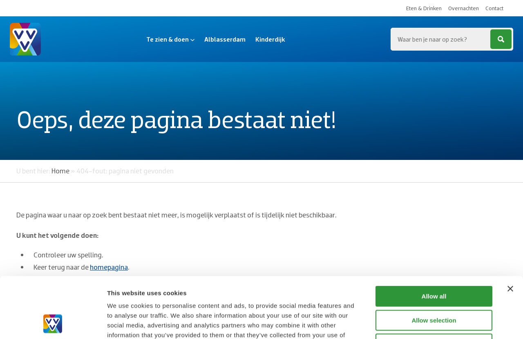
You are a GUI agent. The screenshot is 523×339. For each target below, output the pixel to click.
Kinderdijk (270, 39)
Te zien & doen (170, 39)
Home (60, 170)
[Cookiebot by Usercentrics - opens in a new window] (53, 323)
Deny (434, 287)
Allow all (434, 239)
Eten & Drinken (424, 8)
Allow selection (433, 263)
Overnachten (463, 8)
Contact (494, 8)
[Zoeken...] (452, 39)
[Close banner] (510, 232)
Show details (429, 322)
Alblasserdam (225, 39)
